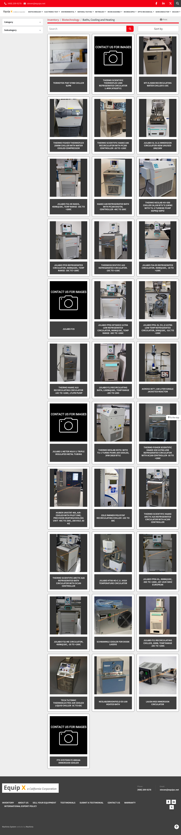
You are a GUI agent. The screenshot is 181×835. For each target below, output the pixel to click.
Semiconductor (162, 12)
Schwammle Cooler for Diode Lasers (113, 643)
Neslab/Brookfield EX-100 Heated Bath (113, 703)
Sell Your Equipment (44, 802)
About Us (23, 802)
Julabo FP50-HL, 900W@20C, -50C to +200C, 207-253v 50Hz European (157, 582)
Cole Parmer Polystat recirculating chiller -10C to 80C (113, 518)
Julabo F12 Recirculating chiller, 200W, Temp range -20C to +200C (157, 643)
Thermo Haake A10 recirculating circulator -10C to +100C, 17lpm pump (68, 390)
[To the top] (173, 417)
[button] (35, 12)
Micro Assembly (114, 12)
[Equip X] (30, 788)
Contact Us (114, 802)
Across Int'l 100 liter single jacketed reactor (158, 390)
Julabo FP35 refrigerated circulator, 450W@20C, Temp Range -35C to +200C (68, 268)
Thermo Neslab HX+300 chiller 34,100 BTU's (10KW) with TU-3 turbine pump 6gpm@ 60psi (157, 206)
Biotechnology (34, 12)
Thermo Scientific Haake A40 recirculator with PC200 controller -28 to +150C (113, 145)
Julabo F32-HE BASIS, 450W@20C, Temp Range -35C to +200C (68, 207)
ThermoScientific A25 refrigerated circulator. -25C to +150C (113, 268)
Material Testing (84, 12)
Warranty (129, 802)
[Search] (86, 29)
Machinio (29, 827)
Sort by (158, 29)
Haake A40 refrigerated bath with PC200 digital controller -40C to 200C (113, 207)
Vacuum (175, 12)
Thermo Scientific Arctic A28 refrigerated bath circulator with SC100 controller (69, 582)
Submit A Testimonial (91, 802)
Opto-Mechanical (145, 12)
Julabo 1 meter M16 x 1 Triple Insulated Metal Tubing (68, 453)
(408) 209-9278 (14, 3)
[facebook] (156, 3)
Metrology (99, 12)
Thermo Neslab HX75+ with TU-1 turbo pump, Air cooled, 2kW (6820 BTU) (113, 453)
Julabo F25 (69, 329)
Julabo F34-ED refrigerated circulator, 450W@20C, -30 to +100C (158, 268)
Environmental (67, 12)
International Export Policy (20, 806)
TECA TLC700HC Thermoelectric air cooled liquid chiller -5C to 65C (68, 703)
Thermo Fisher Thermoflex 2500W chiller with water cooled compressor (68, 145)
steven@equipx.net (36, 3)
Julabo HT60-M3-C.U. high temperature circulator (113, 582)
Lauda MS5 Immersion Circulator (157, 703)
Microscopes (129, 12)
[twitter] (170, 3)
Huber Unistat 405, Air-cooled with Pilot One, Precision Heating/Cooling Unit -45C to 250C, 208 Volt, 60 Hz (68, 518)
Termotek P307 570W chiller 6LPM (68, 84)
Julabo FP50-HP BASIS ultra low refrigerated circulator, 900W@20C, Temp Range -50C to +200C (113, 329)
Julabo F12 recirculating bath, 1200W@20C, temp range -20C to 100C (113, 390)
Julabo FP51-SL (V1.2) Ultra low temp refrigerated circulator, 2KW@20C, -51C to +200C (158, 329)
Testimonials (67, 802)
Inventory (8, 802)
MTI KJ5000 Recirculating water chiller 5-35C (158, 84)
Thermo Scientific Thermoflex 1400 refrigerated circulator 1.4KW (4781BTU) (113, 84)
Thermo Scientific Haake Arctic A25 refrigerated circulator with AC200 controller (158, 518)
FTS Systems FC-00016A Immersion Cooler (68, 761)
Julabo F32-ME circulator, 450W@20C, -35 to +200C (68, 643)
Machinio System (9, 827)
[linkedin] (163, 3)
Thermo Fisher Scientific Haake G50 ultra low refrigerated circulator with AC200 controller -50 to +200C (158, 453)
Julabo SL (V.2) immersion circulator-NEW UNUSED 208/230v (158, 145)
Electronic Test (51, 12)
